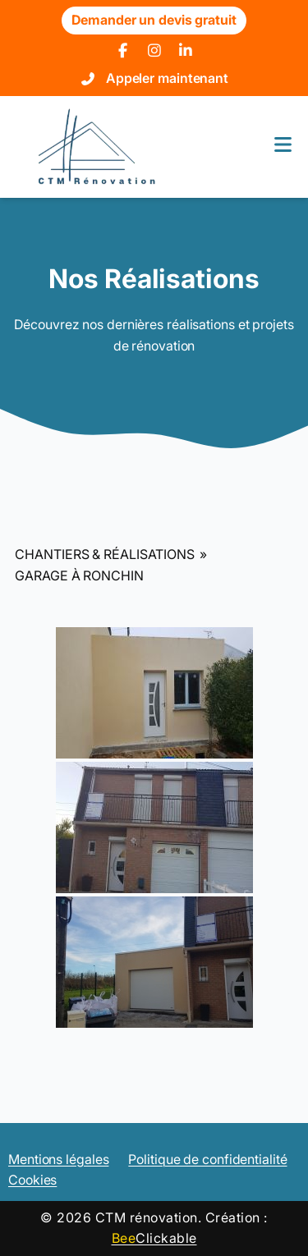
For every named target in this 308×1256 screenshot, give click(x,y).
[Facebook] (122, 51)
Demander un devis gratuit (154, 19)
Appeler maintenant (167, 78)
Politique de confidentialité (207, 1159)
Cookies (32, 1179)
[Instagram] (154, 51)
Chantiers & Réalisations (105, 554)
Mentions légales (58, 1159)
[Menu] (282, 146)
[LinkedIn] (186, 51)
